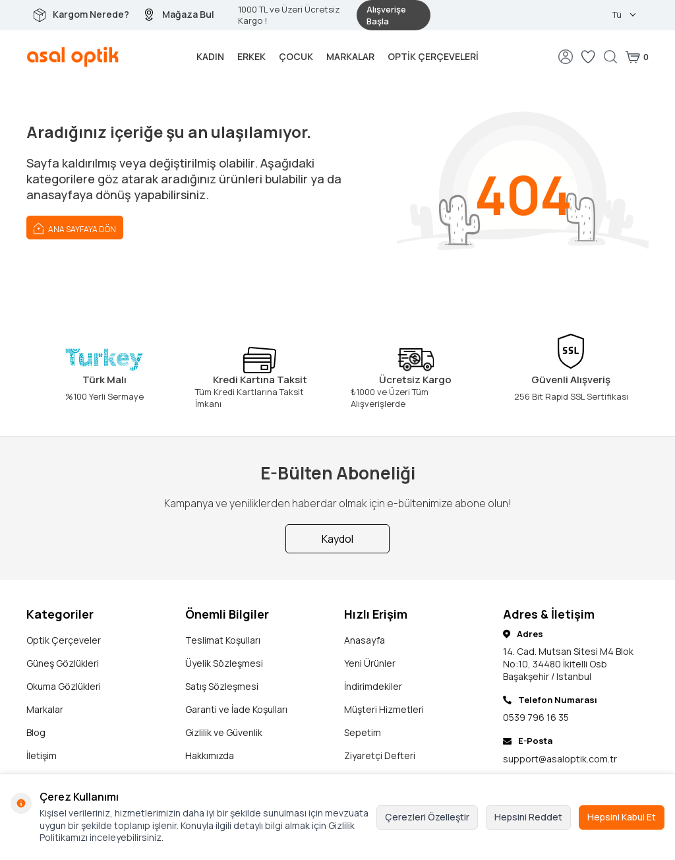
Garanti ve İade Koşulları (236, 709)
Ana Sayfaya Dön (75, 227)
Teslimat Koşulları (222, 640)
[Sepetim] (637, 57)
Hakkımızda (209, 755)
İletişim (41, 755)
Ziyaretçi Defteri (379, 755)
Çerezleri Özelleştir (427, 817)
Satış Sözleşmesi (221, 686)
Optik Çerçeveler (63, 640)
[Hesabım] (565, 57)
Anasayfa (364, 640)
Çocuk (296, 56)
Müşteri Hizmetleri (384, 709)
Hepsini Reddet (528, 817)
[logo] (72, 56)
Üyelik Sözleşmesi (224, 663)
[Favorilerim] (588, 57)
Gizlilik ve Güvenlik (223, 732)
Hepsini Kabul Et (621, 817)
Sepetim (362, 732)
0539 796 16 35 (536, 717)
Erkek (251, 56)
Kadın (210, 56)
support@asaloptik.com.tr (560, 758)
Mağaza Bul (188, 14)
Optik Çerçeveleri (433, 56)
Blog (35, 732)
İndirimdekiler (373, 686)
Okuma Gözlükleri (63, 686)
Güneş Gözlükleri (62, 663)
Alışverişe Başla (386, 15)
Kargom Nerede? (91, 14)
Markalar (350, 56)
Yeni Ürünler (370, 663)
